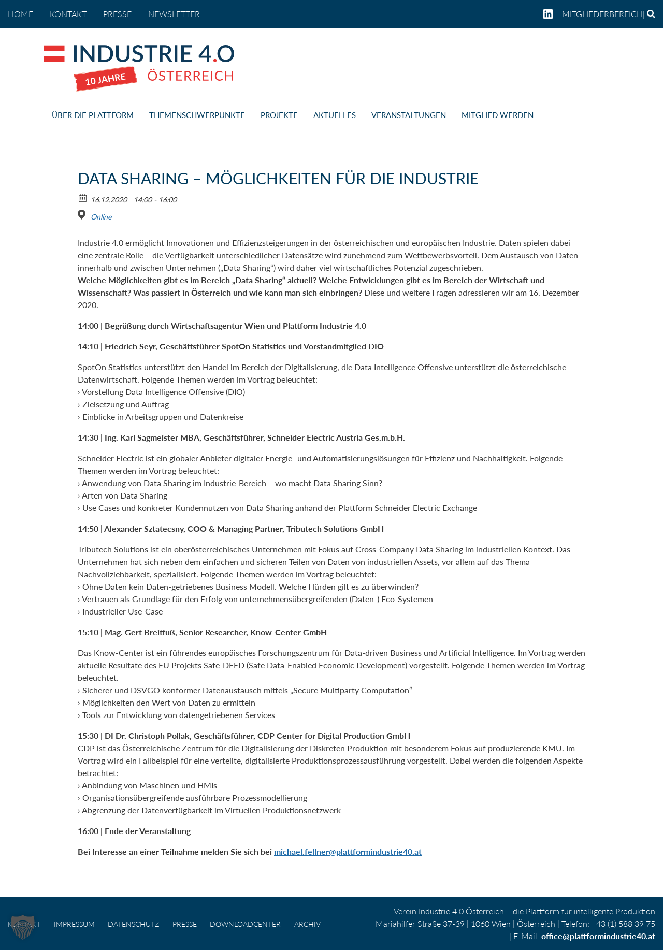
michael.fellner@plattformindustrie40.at (348, 851)
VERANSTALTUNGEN (408, 115)
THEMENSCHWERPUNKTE (197, 115)
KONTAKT (68, 14)
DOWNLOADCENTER (245, 923)
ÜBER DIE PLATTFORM (93, 115)
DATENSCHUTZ (133, 923)
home (20, 14)
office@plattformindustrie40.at (598, 936)
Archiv (307, 923)
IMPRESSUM (74, 923)
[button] (23, 927)
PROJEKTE (279, 115)
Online (101, 216)
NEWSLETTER (174, 14)
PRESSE (117, 14)
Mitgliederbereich (602, 14)
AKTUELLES (334, 115)
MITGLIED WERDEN (498, 115)
